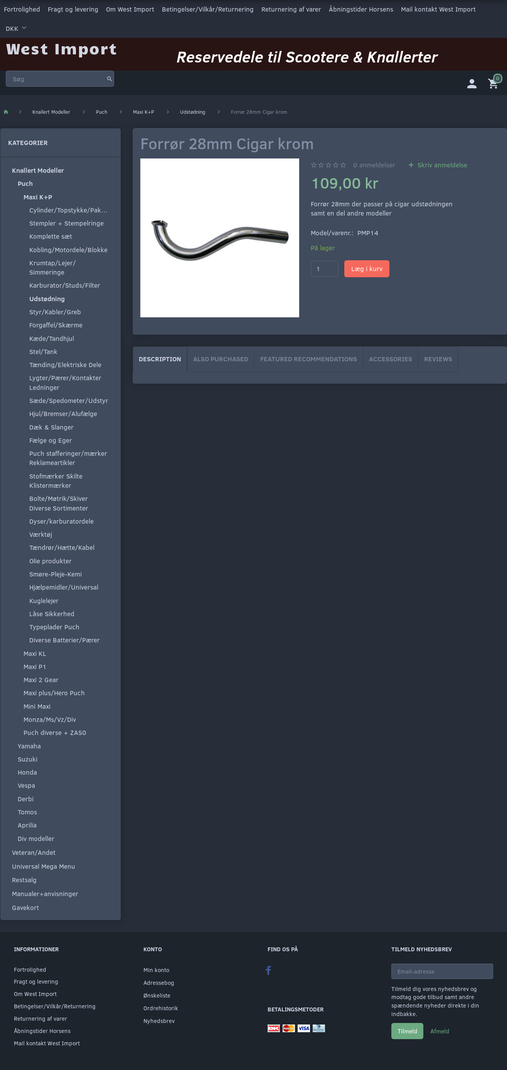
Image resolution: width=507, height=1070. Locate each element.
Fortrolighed (22, 9)
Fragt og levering (73, 9)
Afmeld (439, 1031)
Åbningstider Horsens (361, 9)
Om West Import (130, 9)
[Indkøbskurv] (494, 83)
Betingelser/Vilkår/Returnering (208, 9)
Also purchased (220, 358)
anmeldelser (374, 164)
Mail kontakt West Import (438, 9)
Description (160, 358)
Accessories (390, 358)
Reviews (438, 358)
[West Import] (61, 48)
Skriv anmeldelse (441, 164)
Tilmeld (407, 1031)
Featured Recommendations (308, 358)
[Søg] (109, 78)
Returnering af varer (291, 9)
